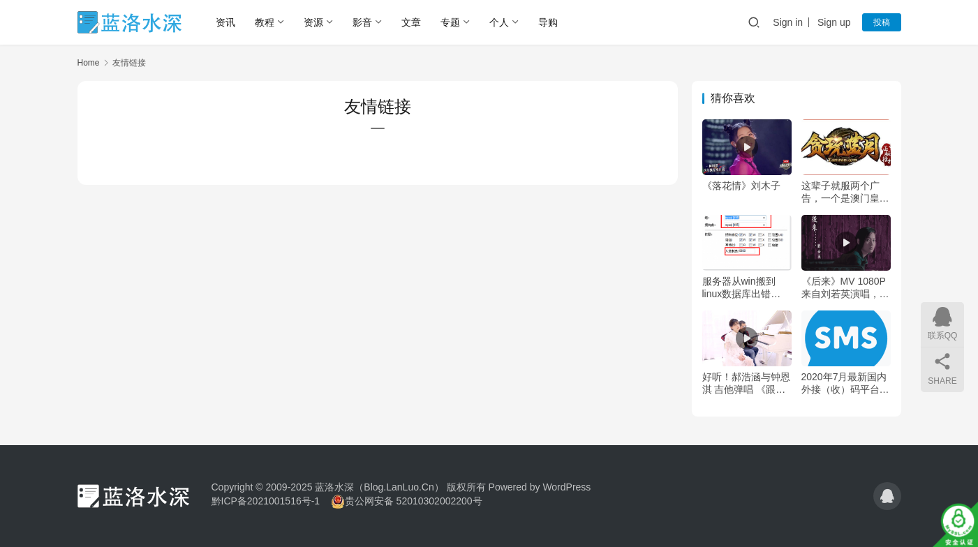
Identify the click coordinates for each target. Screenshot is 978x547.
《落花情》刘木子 (741, 185)
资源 (313, 22)
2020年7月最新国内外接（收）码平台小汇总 (845, 383)
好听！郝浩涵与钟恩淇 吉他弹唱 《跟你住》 (746, 383)
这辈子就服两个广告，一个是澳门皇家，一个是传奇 (840, 192)
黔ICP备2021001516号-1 (266, 501)
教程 (264, 22)
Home (88, 63)
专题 (450, 22)
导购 (548, 22)
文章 (411, 22)
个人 (499, 22)
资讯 (225, 22)
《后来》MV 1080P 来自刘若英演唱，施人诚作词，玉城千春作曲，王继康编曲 (845, 288)
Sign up (833, 22)
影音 (362, 22)
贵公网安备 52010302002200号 (413, 501)
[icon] (887, 496)
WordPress (566, 487)
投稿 (881, 22)
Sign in (788, 22)
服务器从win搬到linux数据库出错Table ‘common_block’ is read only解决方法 (742, 288)
